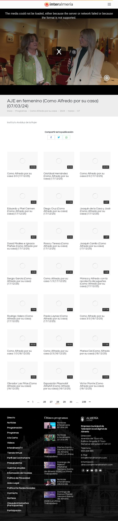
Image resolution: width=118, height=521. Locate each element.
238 (84, 402)
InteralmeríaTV (15, 448)
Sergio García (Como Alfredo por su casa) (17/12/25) (19, 281)
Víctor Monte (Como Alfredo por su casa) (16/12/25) (92, 386)
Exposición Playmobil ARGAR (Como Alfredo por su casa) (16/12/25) (57, 386)
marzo (71, 111)
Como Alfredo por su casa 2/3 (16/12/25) (56, 352)
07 (78, 111)
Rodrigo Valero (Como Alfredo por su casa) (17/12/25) (20, 319)
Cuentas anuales (16, 468)
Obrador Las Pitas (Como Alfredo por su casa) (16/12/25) (22, 386)
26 (44, 402)
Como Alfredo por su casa (43, 111)
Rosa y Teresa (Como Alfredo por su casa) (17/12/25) (56, 246)
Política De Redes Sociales (21, 488)
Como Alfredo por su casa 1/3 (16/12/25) (19, 352)
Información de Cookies (19, 473)
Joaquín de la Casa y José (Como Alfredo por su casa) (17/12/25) (95, 211)
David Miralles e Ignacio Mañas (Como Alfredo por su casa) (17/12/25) (22, 246)
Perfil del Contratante (18, 458)
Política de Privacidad (18, 478)
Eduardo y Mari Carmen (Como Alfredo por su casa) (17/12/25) (21, 211)
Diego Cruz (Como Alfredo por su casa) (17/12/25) (55, 211)
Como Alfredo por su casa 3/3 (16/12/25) (92, 317)
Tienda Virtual (14, 453)
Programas (21, 111)
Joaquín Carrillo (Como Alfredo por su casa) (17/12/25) (93, 246)
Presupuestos (14, 463)
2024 (62, 111)
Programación (14, 428)
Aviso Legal (13, 483)
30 (71, 402)
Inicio (9, 111)
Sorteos (11, 498)
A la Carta (12, 438)
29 (64, 402)
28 (57, 402)
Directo (11, 418)
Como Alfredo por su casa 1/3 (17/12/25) (56, 279)
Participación (14, 510)
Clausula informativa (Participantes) (18, 504)
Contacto (12, 493)
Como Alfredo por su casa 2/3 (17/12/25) (92, 174)
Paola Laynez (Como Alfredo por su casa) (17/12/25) (56, 319)
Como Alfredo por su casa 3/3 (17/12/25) (19, 174)
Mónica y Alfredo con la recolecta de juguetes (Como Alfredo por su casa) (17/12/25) (93, 282)
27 (51, 402)
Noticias (11, 423)
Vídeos (10, 443)
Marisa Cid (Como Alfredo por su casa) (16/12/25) (95, 352)
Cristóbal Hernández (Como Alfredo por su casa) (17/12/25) (56, 176)
